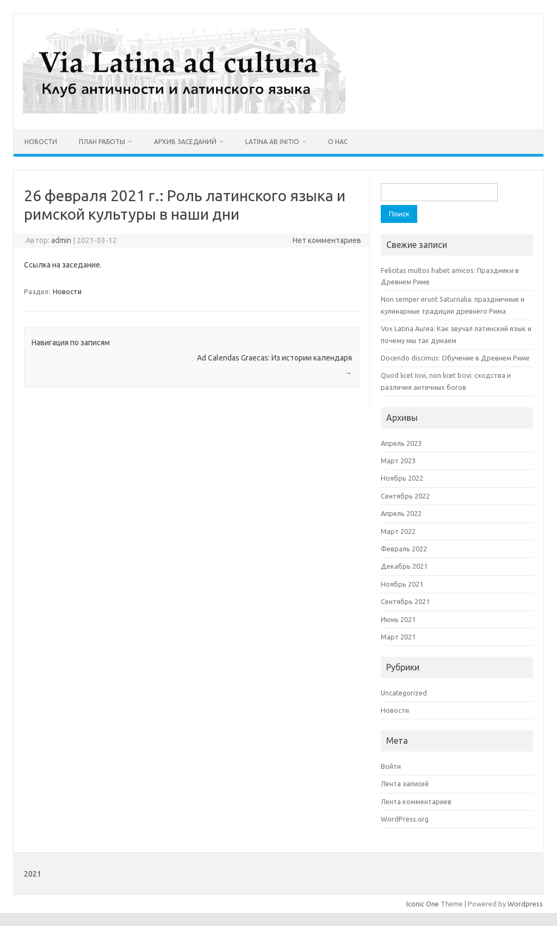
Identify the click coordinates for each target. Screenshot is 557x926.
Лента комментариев (416, 801)
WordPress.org (405, 819)
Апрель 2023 (401, 443)
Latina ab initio (272, 141)
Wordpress (525, 904)
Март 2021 (398, 637)
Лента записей (405, 783)
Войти (391, 766)
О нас (338, 141)
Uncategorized (404, 693)
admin (61, 240)
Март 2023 (398, 460)
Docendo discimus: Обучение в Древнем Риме (455, 358)
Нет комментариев (327, 240)
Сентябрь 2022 (405, 496)
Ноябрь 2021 (402, 584)
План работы (102, 141)
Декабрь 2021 (404, 566)
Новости (40, 141)
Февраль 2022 (404, 548)
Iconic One (422, 904)
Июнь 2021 (398, 619)
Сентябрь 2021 (405, 601)
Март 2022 (398, 531)
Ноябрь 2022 (402, 478)
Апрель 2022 (401, 513)
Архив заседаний (185, 141)
